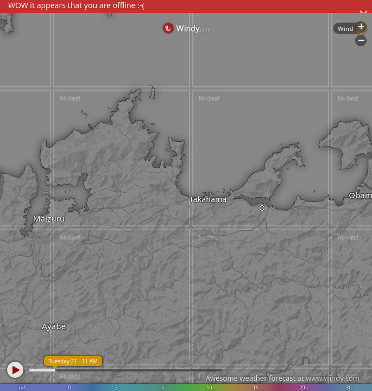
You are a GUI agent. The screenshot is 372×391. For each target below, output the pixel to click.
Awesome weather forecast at (282, 378)
